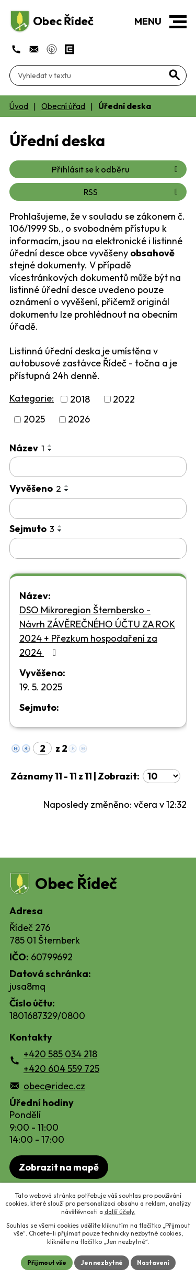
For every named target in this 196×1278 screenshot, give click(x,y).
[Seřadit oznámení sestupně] (50, 450)
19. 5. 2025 (40, 687)
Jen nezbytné (101, 1262)
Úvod (18, 106)
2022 (124, 399)
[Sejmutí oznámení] (98, 548)
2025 (34, 420)
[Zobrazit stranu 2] (42, 748)
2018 (80, 399)
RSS (132, 192)
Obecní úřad (63, 106)
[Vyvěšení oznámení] (98, 508)
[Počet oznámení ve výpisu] (161, 776)
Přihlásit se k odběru (116, 169)
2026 (79, 420)
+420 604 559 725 (61, 1069)
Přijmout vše (46, 1262)
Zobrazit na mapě (59, 1167)
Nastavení (153, 1262)
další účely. (120, 1212)
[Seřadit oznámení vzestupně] (50, 445)
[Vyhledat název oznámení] (98, 467)
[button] (178, 21)
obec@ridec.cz (54, 1086)
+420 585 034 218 (60, 1054)
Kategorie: (31, 398)
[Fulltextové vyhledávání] (98, 75)
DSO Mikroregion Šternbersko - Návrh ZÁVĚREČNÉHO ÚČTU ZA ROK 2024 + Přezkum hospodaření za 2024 (97, 631)
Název (26, 448)
